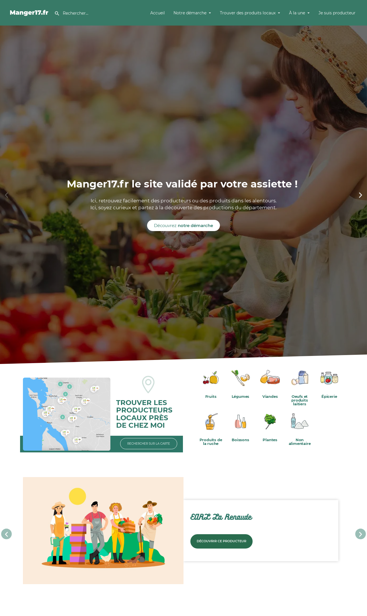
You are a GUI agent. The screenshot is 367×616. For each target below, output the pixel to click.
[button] (6, 195)
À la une (297, 13)
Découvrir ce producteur (221, 541)
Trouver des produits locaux (248, 13)
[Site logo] (30, 12)
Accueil (157, 13)
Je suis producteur (337, 13)
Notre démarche (189, 13)
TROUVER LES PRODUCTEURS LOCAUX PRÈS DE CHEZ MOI (144, 413)
